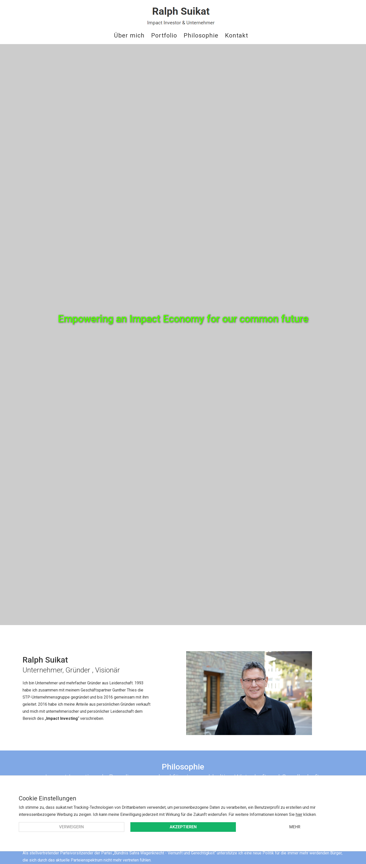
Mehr (294, 826)
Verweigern (71, 826)
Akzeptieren (183, 826)
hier (299, 814)
